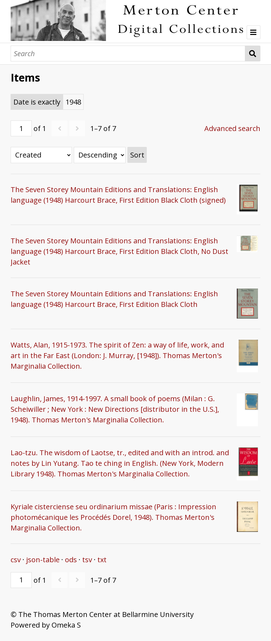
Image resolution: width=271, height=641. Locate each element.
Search (252, 53)
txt (102, 559)
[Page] (21, 128)
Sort (137, 155)
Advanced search (232, 128)
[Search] (128, 53)
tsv (87, 559)
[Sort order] (100, 155)
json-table (43, 559)
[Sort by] (41, 155)
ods (71, 559)
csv (16, 559)
